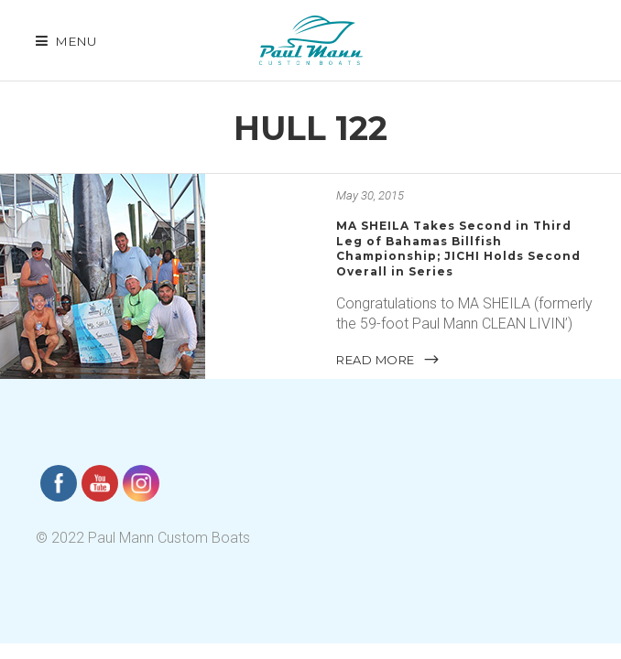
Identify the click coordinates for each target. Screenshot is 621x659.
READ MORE (388, 359)
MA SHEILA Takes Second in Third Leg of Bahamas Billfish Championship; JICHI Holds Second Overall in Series (458, 248)
